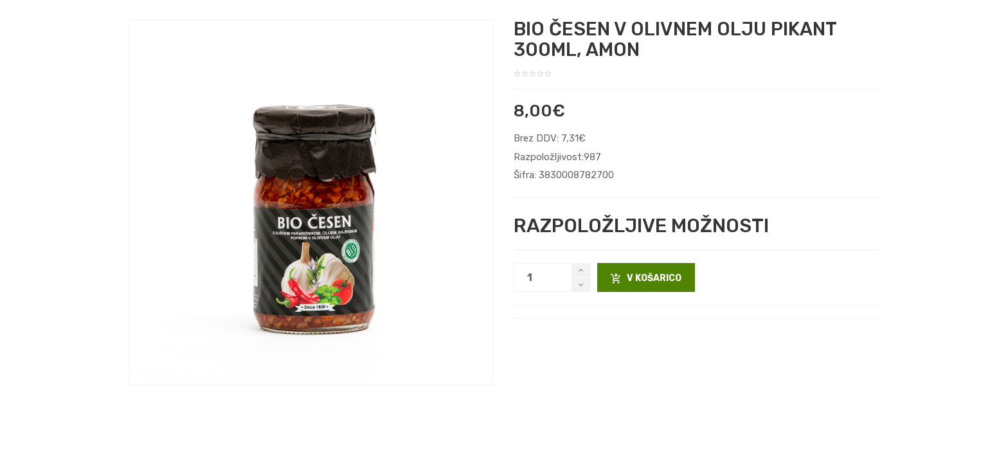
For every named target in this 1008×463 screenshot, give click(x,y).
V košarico (646, 278)
